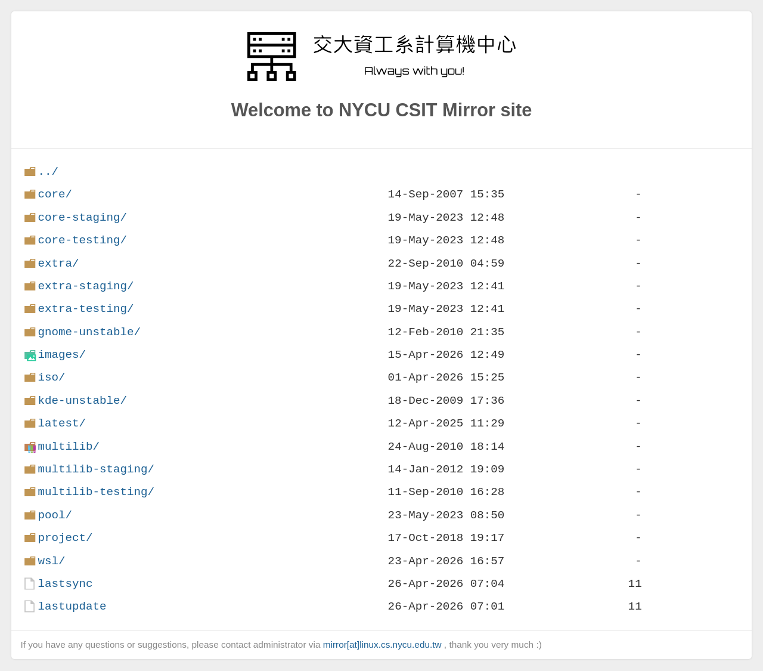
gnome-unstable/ (89, 332)
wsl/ (51, 561)
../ (48, 171)
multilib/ (69, 446)
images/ (62, 355)
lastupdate (72, 606)
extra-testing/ (86, 309)
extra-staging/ (86, 286)
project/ (65, 538)
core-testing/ (82, 240)
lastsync (65, 584)
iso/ (51, 377)
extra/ (58, 263)
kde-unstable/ (82, 400)
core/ (55, 194)
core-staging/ (82, 217)
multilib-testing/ (96, 492)
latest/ (62, 423)
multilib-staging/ (96, 469)
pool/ (55, 515)
